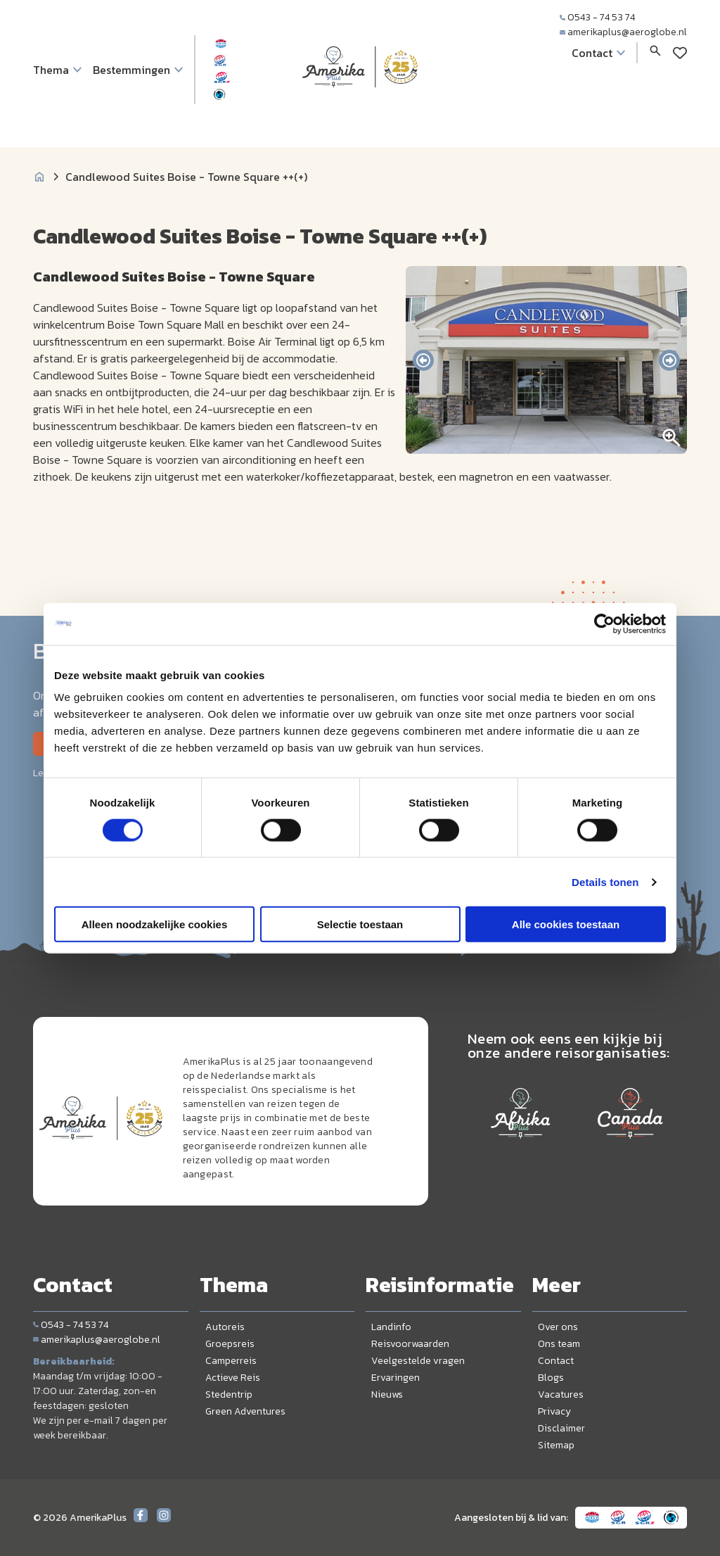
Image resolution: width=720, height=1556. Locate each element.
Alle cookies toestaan (565, 924)
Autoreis (225, 1327)
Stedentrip (228, 1394)
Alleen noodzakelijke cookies (155, 924)
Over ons (558, 1327)
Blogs (551, 1377)
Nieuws (387, 1394)
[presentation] (423, 360)
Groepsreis (230, 1343)
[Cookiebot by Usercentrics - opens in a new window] (604, 623)
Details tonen (605, 881)
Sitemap (556, 1445)
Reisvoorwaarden (410, 1343)
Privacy (554, 1411)
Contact (556, 1360)
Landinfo (391, 1327)
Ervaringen (395, 1377)
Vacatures (561, 1394)
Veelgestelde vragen (418, 1360)
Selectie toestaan (360, 924)
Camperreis (231, 1360)
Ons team (559, 1343)
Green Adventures (245, 1411)
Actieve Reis (232, 1377)
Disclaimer (561, 1428)
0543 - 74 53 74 (597, 17)
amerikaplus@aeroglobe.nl (623, 32)
